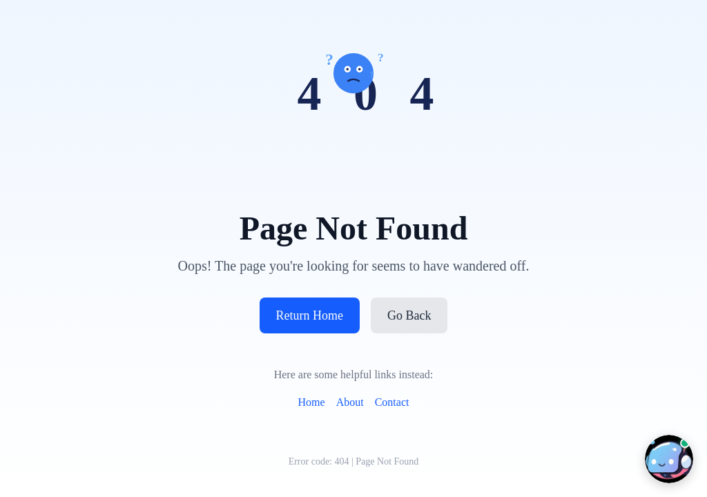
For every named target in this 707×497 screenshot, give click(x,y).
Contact (392, 402)
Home (311, 402)
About (350, 402)
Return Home (309, 315)
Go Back (409, 315)
